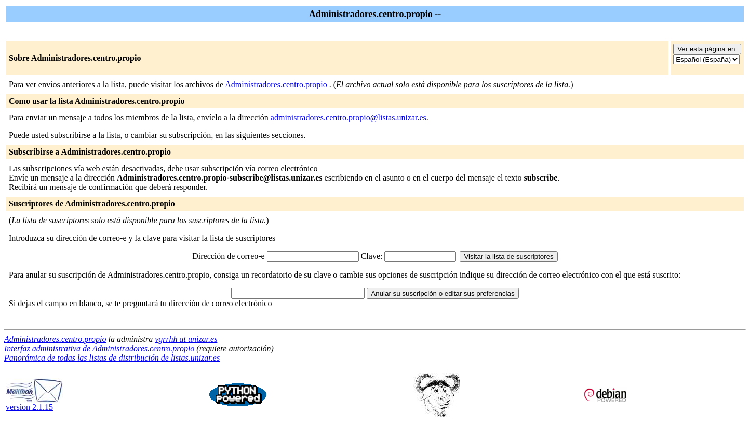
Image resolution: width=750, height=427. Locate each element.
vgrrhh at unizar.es (186, 339)
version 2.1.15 (34, 403)
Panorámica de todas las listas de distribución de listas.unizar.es (112, 357)
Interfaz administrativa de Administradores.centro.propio (99, 348)
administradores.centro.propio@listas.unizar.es (348, 117)
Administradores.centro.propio (277, 84)
